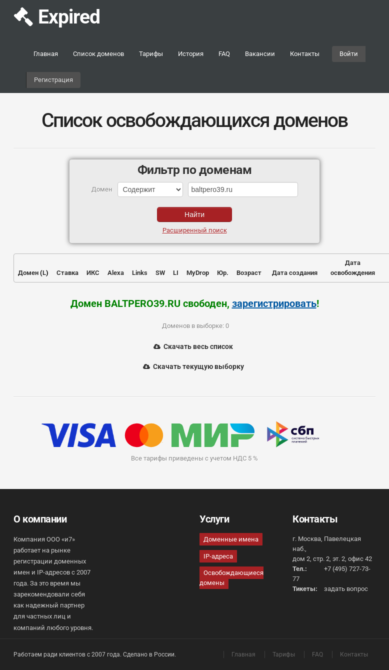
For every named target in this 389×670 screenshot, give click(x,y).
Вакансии (260, 54)
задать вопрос (346, 588)
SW (160, 272)
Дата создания (295, 272)
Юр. (222, 272)
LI (175, 272)
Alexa (116, 272)
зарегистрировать (274, 304)
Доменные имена (231, 539)
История (191, 54)
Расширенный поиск (194, 230)
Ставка (67, 272)
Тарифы (151, 54)
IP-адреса (218, 556)
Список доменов (98, 54)
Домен (28, 272)
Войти (349, 54)
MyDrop (197, 272)
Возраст (249, 272)
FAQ (224, 54)
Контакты (305, 54)
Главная (46, 54)
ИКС (93, 272)
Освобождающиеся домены (232, 577)
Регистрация (53, 80)
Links (140, 272)
